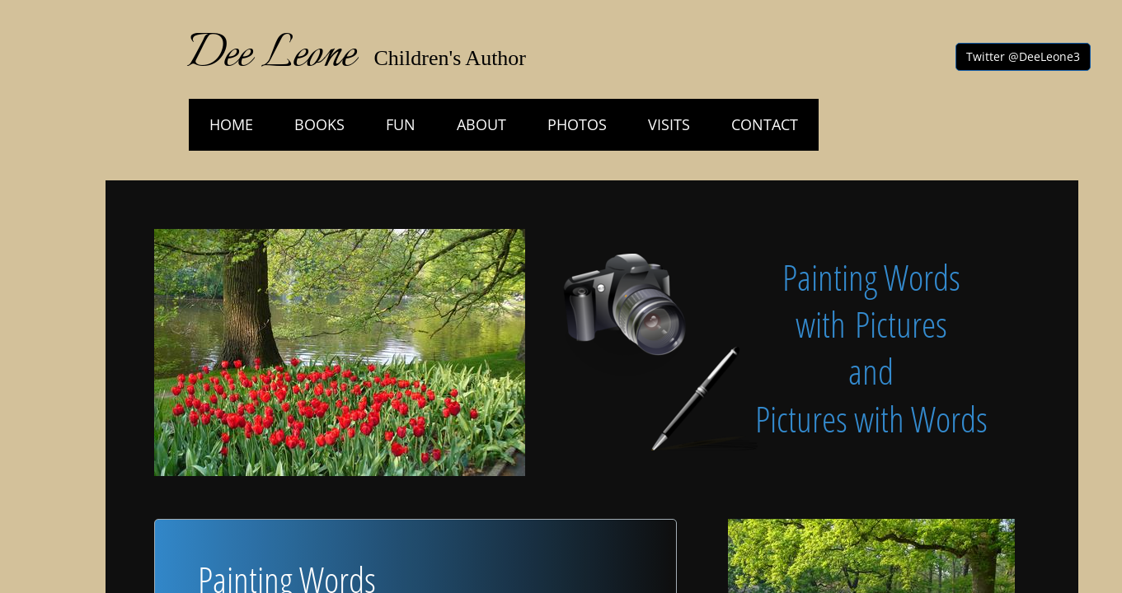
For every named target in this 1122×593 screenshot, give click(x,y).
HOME (231, 124)
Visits (669, 124)
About (481, 124)
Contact (764, 124)
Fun (400, 124)
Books (319, 124)
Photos (577, 124)
